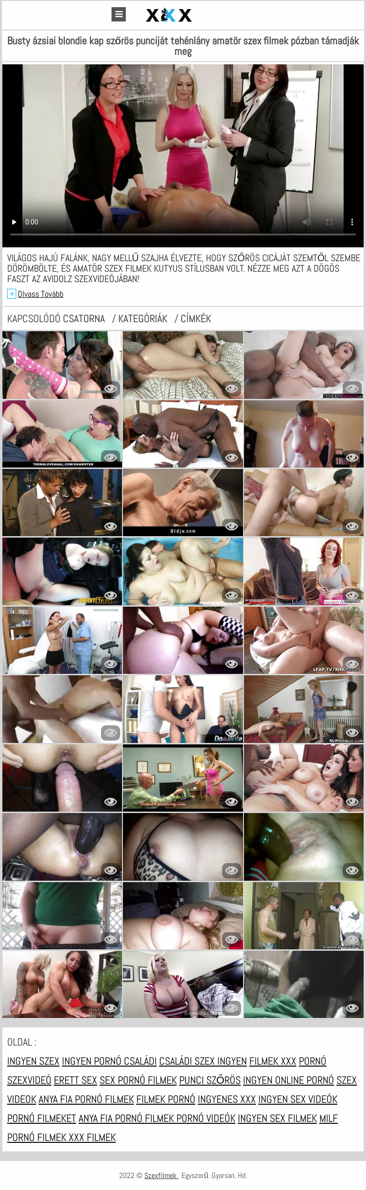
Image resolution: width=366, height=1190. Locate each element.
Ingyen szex (33, 1061)
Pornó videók (205, 1118)
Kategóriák (144, 318)
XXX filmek (92, 1137)
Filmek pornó (165, 1099)
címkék (196, 318)
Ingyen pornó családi (109, 1061)
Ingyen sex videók (297, 1099)
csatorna (85, 318)
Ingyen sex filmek (277, 1118)
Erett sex (75, 1080)
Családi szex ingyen (203, 1061)
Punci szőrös (210, 1080)
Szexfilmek (161, 1175)
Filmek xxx (272, 1061)
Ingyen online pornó (288, 1080)
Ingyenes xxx (227, 1099)
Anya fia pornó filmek (86, 1099)
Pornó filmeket (41, 1118)
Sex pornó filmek (138, 1080)
